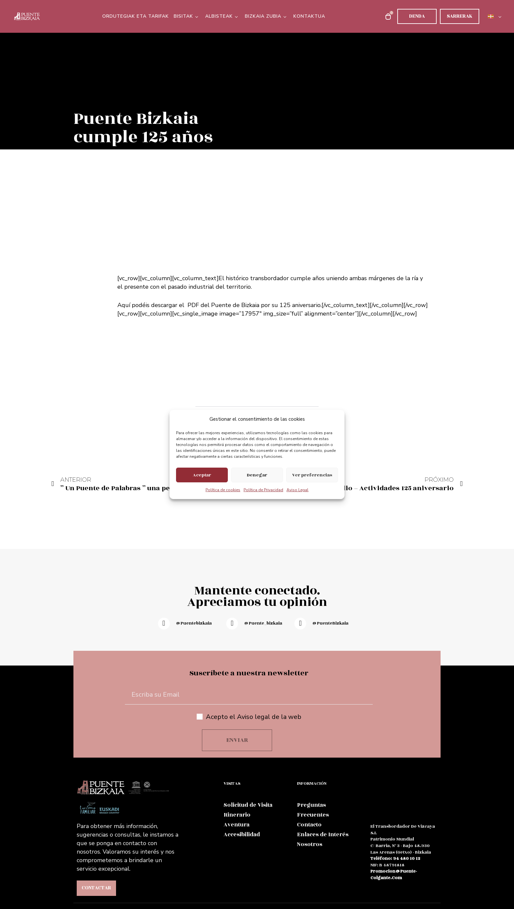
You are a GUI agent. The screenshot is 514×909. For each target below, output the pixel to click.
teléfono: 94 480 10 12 (395, 858)
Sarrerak (459, 16)
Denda (417, 16)
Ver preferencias (312, 475)
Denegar (257, 475)
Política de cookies (223, 490)
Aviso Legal (297, 490)
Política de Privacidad (263, 490)
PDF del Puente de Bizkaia (223, 305)
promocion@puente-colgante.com (393, 874)
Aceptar (202, 475)
